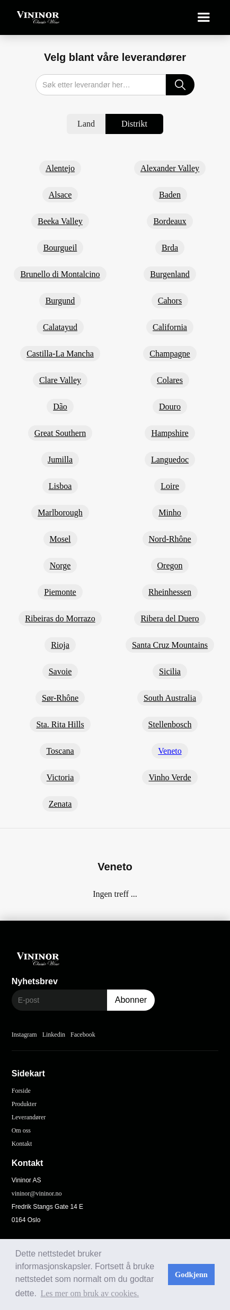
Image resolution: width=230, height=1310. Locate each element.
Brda (170, 247)
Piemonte (60, 591)
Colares (170, 380)
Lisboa (60, 486)
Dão (60, 406)
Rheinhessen (169, 591)
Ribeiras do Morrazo (60, 618)
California (170, 327)
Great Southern (60, 433)
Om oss (21, 1130)
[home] (35, 17)
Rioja (60, 644)
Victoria (60, 777)
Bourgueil (60, 247)
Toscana (60, 750)
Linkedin (53, 1034)
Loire (170, 486)
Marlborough (60, 512)
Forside (21, 1090)
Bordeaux (169, 221)
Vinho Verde (169, 777)
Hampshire (169, 433)
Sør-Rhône (60, 697)
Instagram (24, 1034)
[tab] (86, 124)
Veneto (169, 750)
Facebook (82, 1034)
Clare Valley (60, 380)
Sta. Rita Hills (60, 724)
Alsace (60, 194)
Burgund (60, 300)
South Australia (170, 697)
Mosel (60, 538)
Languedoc (170, 459)
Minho (169, 512)
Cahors (170, 300)
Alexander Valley (169, 168)
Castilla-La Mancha (60, 353)
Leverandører (29, 1117)
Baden (170, 194)
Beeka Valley (60, 221)
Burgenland (169, 274)
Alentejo (60, 168)
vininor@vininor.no (37, 1193)
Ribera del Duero (169, 618)
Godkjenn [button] (191, 1274)
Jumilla (60, 459)
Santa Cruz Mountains (170, 644)
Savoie (60, 671)
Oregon (170, 565)
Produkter (24, 1104)
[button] (203, 17)
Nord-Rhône (170, 538)
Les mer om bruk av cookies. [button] (89, 1293)
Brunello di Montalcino (60, 274)
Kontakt (22, 1143)
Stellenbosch (170, 724)
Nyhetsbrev (35, 981)
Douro (170, 406)
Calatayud (60, 327)
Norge (60, 565)
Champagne (169, 353)
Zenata (60, 803)
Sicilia (170, 671)
